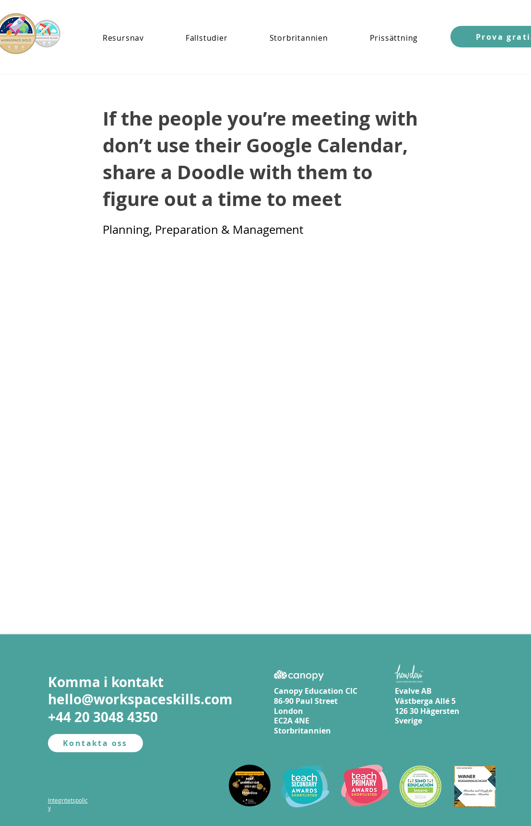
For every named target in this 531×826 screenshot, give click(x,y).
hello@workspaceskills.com (140, 699)
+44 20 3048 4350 (103, 717)
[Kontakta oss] (95, 743)
